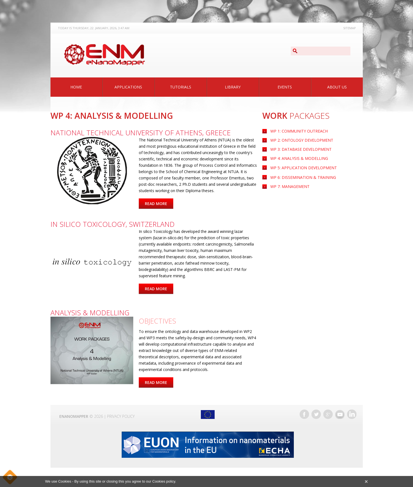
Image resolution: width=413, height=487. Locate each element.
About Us (337, 87)
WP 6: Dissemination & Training (303, 177)
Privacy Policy (121, 416)
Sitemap (349, 28)
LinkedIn (351, 414)
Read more (159, 203)
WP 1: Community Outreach (299, 131)
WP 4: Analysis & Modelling (299, 158)
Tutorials (180, 87)
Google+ (328, 414)
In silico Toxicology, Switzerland (112, 224)
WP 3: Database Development (301, 149)
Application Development (303, 167)
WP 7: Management (290, 186)
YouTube (340, 414)
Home (76, 87)
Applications (128, 87)
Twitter (316, 414)
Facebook (304, 414)
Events (285, 87)
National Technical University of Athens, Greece (140, 132)
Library (233, 87)
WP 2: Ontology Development (301, 140)
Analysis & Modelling (89, 312)
